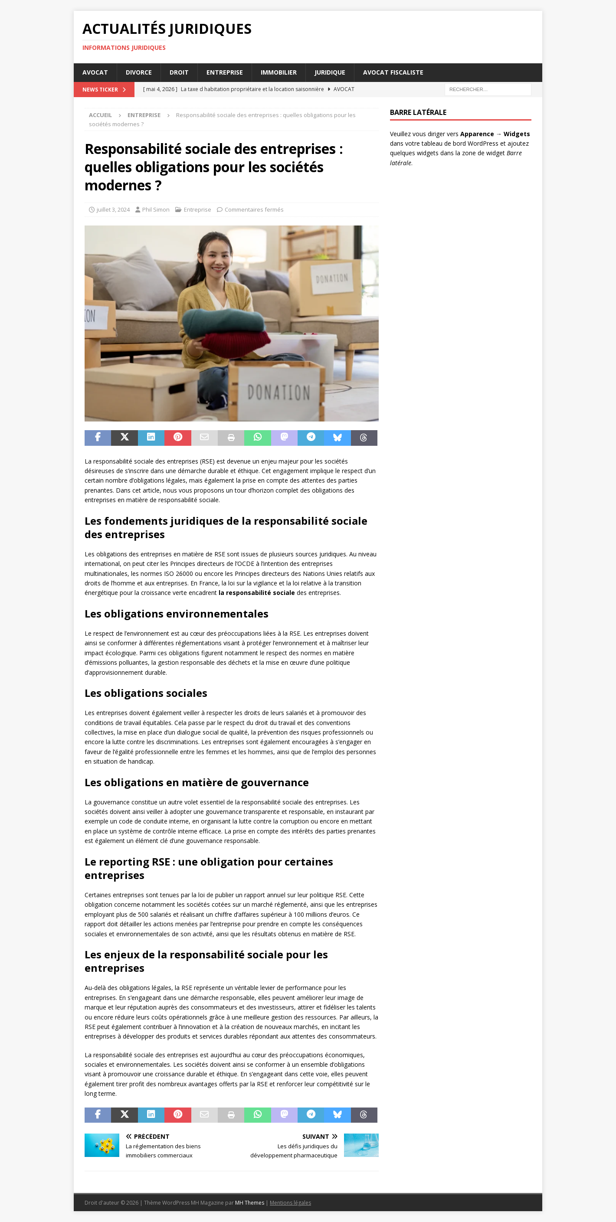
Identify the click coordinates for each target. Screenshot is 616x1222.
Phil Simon (156, 209)
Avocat (95, 72)
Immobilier (279, 72)
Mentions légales (290, 1202)
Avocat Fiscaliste (393, 72)
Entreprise (224, 72)
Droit (179, 72)
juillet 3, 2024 (113, 209)
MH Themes (249, 1202)
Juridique (330, 72)
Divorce (139, 72)
